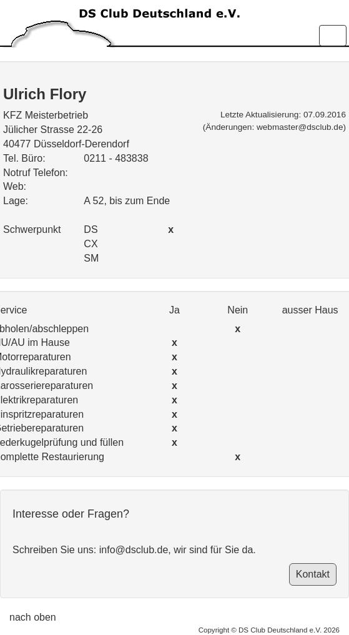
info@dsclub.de (134, 549)
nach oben (32, 617)
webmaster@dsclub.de (300, 127)
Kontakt (313, 574)
